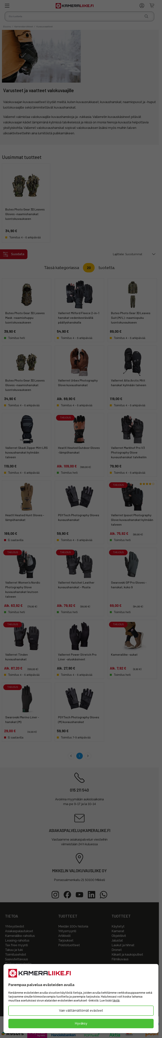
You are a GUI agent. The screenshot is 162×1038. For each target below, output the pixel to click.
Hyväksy (81, 1023)
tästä (116, 1000)
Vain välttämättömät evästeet (81, 1010)
